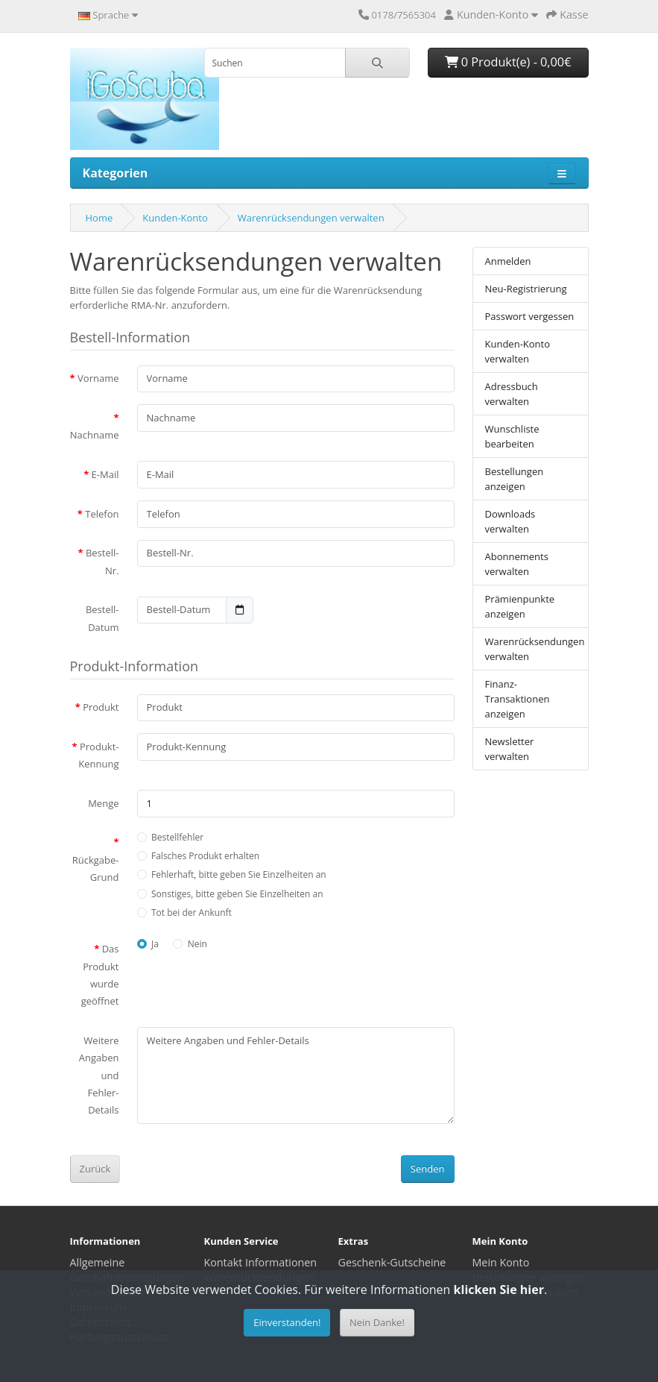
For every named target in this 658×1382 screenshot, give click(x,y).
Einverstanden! (286, 1322)
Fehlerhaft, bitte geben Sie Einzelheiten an (238, 874)
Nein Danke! (377, 1322)
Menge (103, 803)
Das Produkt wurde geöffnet (100, 975)
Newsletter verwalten (509, 749)
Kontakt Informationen (260, 1262)
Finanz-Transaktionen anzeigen (517, 698)
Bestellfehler (177, 837)
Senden (428, 1168)
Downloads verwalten (510, 521)
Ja (155, 943)
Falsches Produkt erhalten (205, 855)
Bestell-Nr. (102, 561)
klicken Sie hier (499, 1289)
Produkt (100, 707)
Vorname (97, 378)
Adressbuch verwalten (511, 394)
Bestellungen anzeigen (514, 479)
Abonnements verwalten (516, 564)
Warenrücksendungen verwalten (311, 217)
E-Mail (105, 474)
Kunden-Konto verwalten (518, 351)
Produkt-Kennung (98, 755)
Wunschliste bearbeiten (512, 436)
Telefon (101, 514)
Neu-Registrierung (526, 288)
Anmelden (508, 261)
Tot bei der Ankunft (191, 912)
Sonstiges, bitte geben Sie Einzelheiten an (237, 894)
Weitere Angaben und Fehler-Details (99, 1075)
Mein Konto (501, 1262)
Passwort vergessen (530, 316)
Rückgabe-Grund (95, 868)
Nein (197, 943)
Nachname (94, 435)
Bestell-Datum (102, 618)
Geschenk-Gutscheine (392, 1262)
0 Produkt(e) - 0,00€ (508, 62)
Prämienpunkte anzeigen (520, 606)
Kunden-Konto (175, 217)
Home (99, 217)
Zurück (95, 1168)
